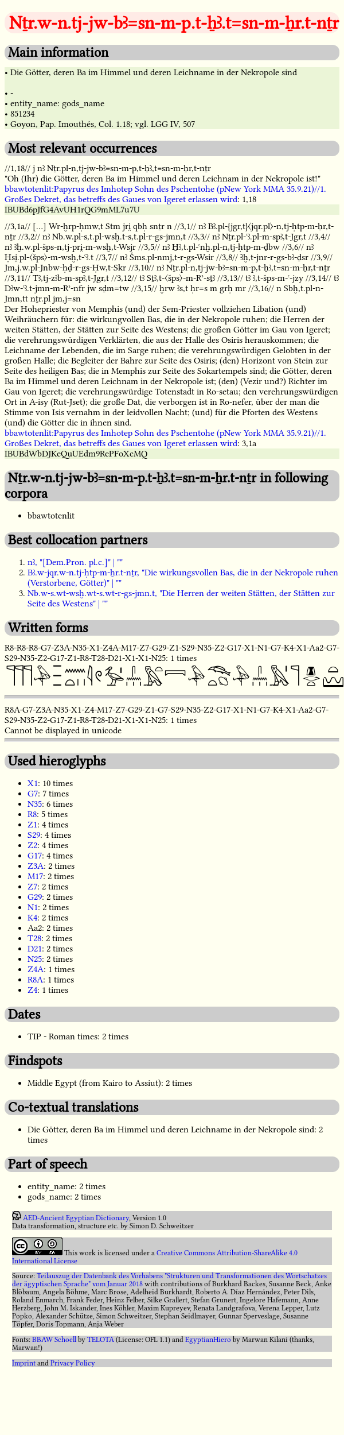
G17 (35, 855)
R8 (32, 814)
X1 (33, 783)
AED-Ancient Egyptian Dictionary (76, 1218)
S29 (34, 835)
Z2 (32, 845)
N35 (35, 804)
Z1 (32, 824)
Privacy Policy (72, 1363)
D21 (35, 948)
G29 (35, 897)
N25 (35, 959)
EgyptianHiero (208, 1340)
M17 (35, 876)
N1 (33, 907)
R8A (35, 979)
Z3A (36, 866)
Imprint (24, 1363)
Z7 (32, 886)
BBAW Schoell (54, 1340)
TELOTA (100, 1340)
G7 (33, 793)
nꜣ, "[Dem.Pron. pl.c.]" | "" (75, 562)
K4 (32, 917)
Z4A (36, 969)
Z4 (32, 990)
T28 (34, 938)
